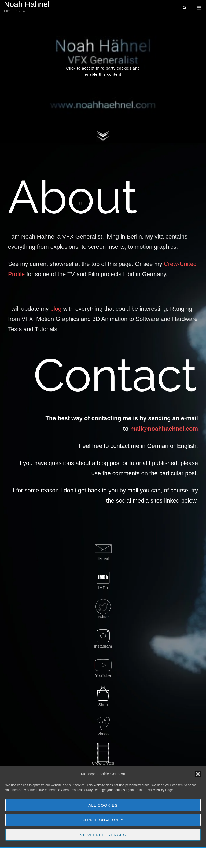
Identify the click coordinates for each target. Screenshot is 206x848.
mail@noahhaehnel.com (164, 428)
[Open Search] (184, 8)
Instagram (103, 646)
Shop (103, 704)
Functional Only (103, 820)
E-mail (103, 558)
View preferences (103, 834)
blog (56, 308)
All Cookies (103, 805)
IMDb (103, 587)
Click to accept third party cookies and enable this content (103, 71)
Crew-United (103, 763)
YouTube (103, 675)
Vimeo (103, 734)
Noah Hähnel (26, 4)
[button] (198, 774)
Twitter (103, 617)
